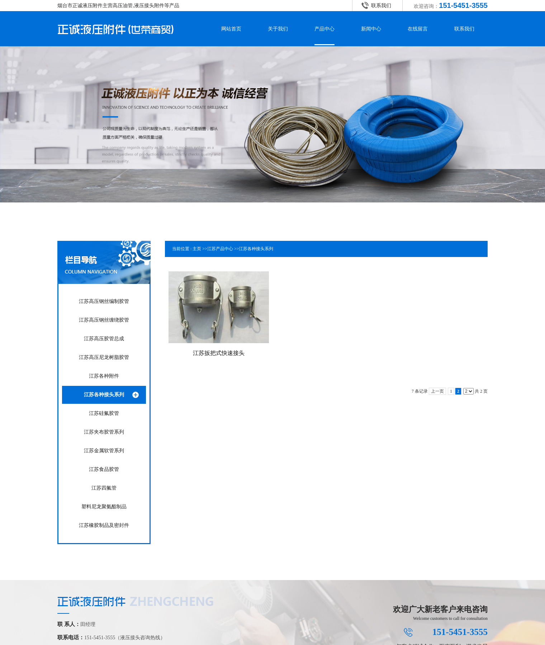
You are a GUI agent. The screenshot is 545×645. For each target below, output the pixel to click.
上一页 (437, 391)
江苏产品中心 (220, 248)
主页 (197, 248)
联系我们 (381, 5)
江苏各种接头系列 (256, 248)
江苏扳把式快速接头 (219, 353)
